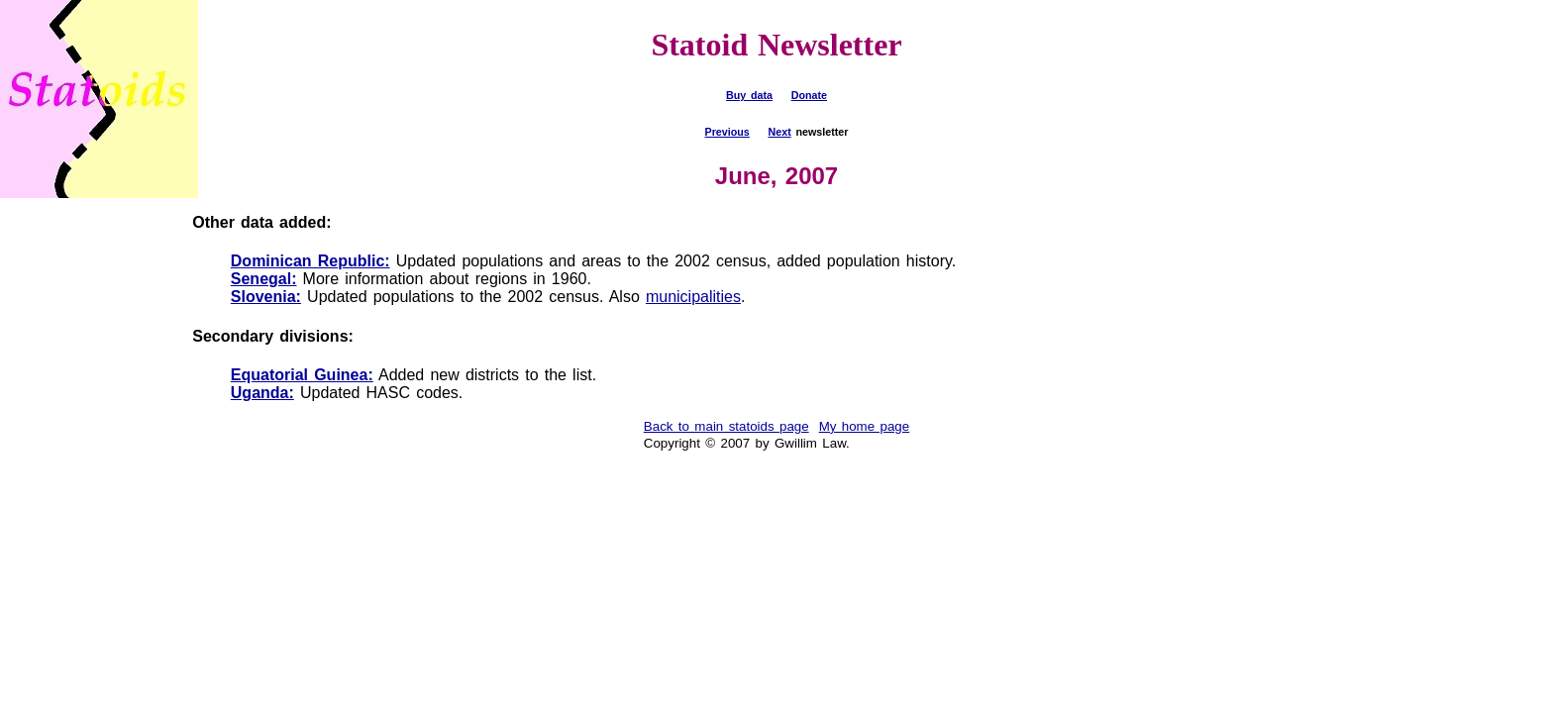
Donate (809, 95)
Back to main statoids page (726, 426)
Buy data (749, 95)
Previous (727, 132)
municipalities (693, 296)
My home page (864, 426)
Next (780, 132)
